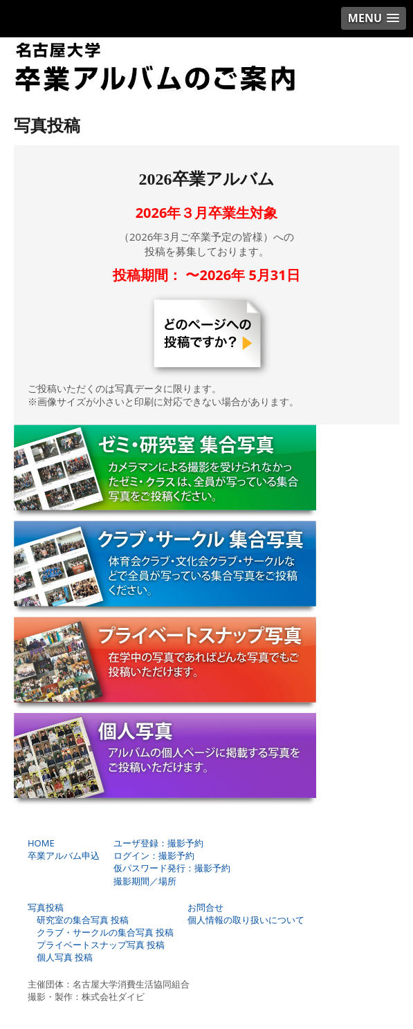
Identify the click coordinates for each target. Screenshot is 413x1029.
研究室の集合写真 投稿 (78, 920)
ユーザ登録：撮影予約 (158, 843)
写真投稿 (46, 907)
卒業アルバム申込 (64, 855)
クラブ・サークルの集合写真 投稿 (101, 932)
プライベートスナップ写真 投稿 (96, 944)
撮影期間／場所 (144, 881)
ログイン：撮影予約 (153, 855)
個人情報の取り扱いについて (245, 920)
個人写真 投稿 (60, 957)
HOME (41, 843)
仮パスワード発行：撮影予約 (171, 868)
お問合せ (205, 907)
